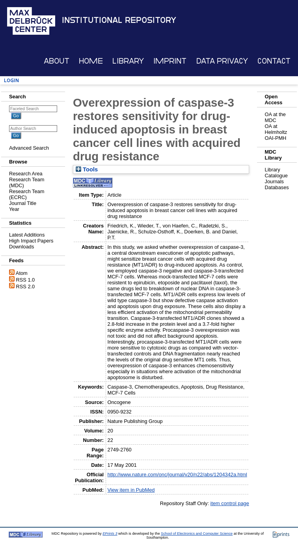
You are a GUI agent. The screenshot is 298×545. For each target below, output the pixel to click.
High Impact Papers (31, 241)
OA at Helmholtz (276, 129)
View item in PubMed (131, 490)
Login (11, 80)
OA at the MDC (275, 117)
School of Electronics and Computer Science (197, 534)
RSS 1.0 (25, 280)
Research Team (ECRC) (26, 194)
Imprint (169, 61)
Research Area (26, 174)
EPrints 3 (109, 534)
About (56, 61)
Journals (274, 181)
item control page (229, 503)
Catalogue (276, 176)
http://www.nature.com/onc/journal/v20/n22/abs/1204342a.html (177, 474)
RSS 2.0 (25, 286)
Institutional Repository (119, 20)
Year (14, 209)
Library (128, 61)
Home (91, 61)
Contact (274, 61)
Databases (277, 187)
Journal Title (22, 203)
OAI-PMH (276, 138)
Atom (22, 273)
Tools (87, 169)
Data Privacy (222, 61)
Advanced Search (29, 148)
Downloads (21, 247)
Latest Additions (27, 235)
